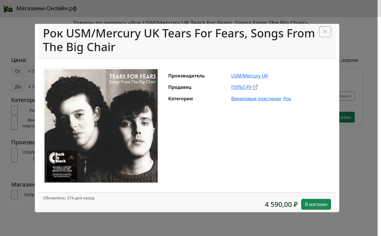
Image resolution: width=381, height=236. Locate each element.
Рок (287, 98)
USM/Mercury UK (249, 76)
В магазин (316, 204)
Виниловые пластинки (256, 98)
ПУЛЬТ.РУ (241, 87)
